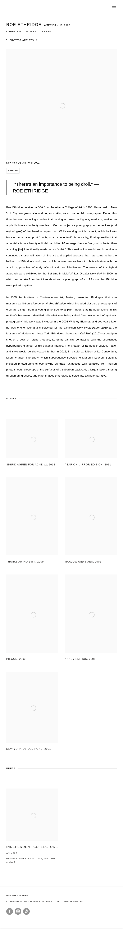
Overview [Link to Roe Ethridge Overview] (13, 31)
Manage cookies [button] (17, 895)
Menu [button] (113, 8)
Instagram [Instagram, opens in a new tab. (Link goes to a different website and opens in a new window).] (18, 911)
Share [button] (14, 170)
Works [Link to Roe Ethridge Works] (31, 31)
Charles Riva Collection (46, 8)
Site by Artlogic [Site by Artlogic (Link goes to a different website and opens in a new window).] (74, 901)
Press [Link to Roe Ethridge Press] (46, 31)
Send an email (26, 911)
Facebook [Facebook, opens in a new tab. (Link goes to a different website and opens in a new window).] (9, 911)
